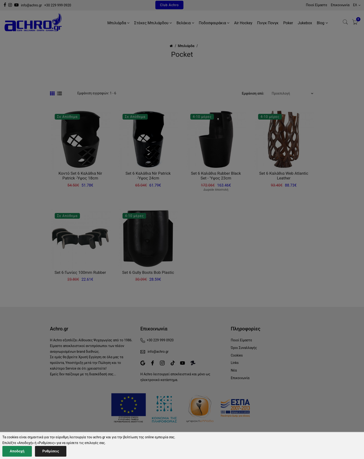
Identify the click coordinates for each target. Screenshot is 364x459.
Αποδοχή (17, 451)
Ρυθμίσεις (50, 451)
